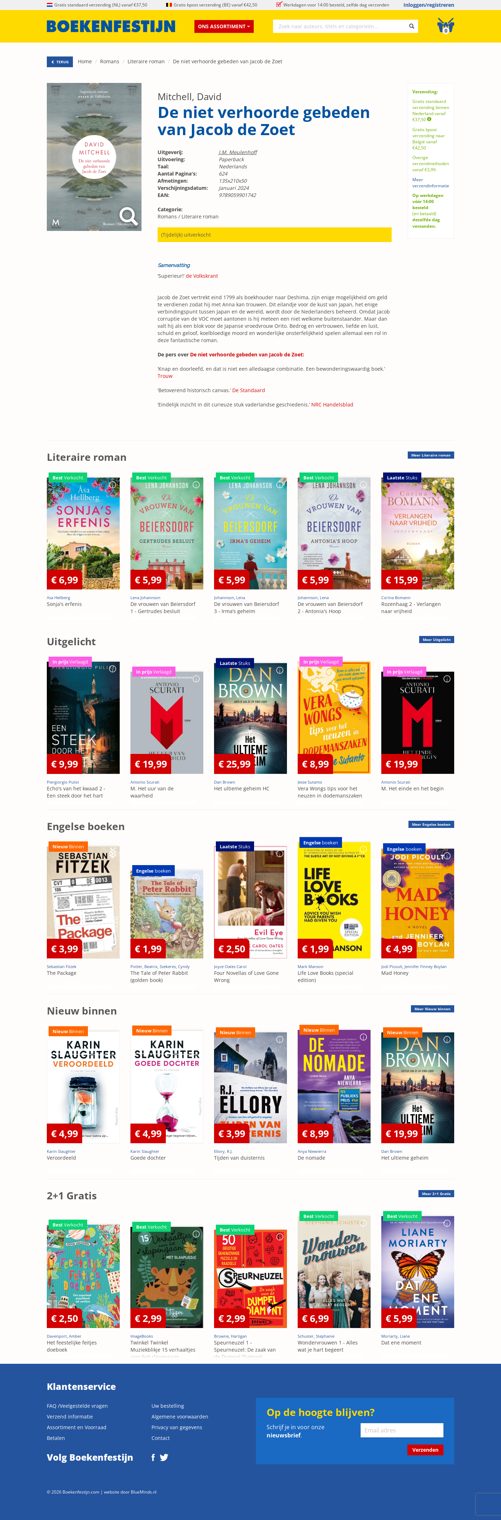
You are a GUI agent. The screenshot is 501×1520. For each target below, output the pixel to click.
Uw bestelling (168, 1405)
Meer (431, 455)
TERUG (60, 61)
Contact (161, 1438)
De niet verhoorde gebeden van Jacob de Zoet (227, 61)
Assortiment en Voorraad (76, 1427)
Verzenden (425, 1449)
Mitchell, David (190, 96)
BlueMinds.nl (144, 1492)
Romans (109, 61)
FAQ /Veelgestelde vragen (77, 1405)
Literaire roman (146, 61)
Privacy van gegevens (177, 1427)
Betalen (56, 1438)
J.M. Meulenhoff (238, 152)
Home (85, 61)
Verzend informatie (70, 1416)
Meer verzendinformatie (430, 183)
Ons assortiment (224, 26)
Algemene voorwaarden (180, 1416)
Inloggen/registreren (428, 4)
